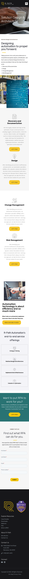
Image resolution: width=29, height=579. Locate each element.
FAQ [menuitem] (2, 525)
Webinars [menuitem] (3, 523)
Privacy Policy (17, 574)
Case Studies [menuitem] (5, 519)
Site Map (10, 574)
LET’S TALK (14, 414)
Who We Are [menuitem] (4, 535)
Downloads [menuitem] (4, 521)
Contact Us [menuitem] (4, 538)
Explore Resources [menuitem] (7, 516)
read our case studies (12, 322)
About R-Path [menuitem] (6, 533)
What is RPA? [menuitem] (5, 528)
